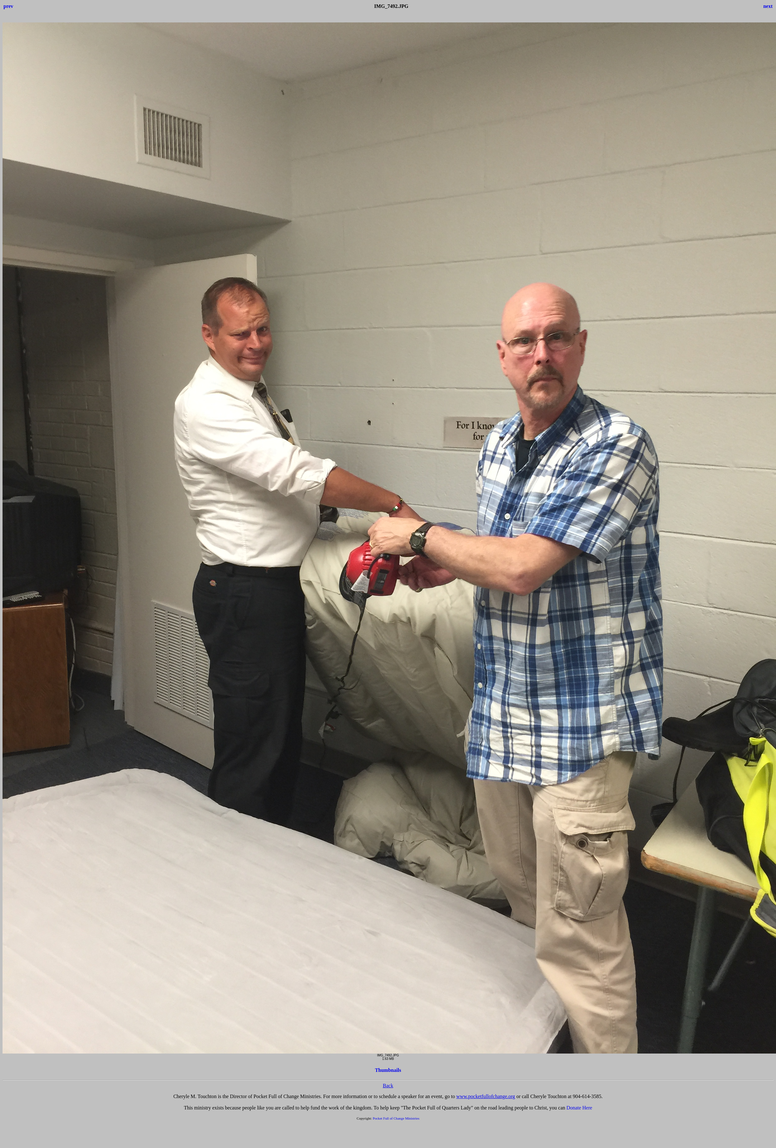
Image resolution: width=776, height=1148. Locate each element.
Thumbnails (388, 1070)
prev (8, 6)
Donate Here (579, 1107)
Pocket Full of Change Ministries (396, 1118)
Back (388, 1085)
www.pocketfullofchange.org (485, 1096)
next (768, 6)
